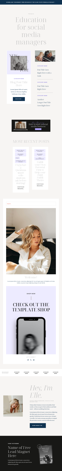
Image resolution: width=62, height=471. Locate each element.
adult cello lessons (20, 159)
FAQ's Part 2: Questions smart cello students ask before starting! (21, 186)
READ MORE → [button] (18, 99)
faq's (17, 166)
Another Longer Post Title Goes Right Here (45, 109)
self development (40, 167)
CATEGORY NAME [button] (17, 387)
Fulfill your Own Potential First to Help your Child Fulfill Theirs (40, 184)
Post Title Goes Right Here (44, 91)
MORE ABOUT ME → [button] (37, 440)
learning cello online (20, 170)
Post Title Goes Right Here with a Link (45, 73)
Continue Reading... (21, 202)
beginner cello (20, 163)
